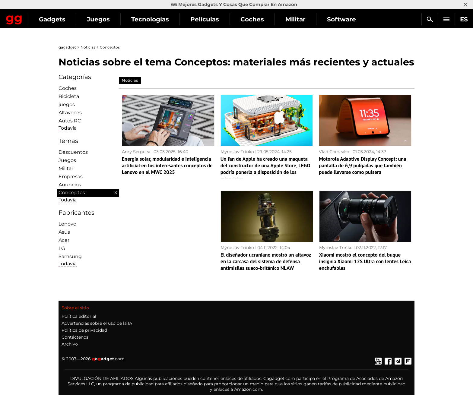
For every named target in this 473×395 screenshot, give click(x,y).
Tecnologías (203, 19)
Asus (64, 232)
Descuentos (73, 152)
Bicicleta (69, 96)
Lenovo (67, 224)
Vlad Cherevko (334, 151)
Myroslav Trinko (237, 151)
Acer (64, 240)
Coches (305, 19)
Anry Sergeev (136, 151)
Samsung (70, 256)
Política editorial (79, 316)
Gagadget (40, 17)
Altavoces (70, 112)
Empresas (71, 176)
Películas (257, 19)
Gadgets (105, 19)
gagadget (67, 47)
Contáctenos (75, 337)
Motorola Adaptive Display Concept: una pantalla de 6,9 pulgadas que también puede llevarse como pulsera (362, 165)
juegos (67, 104)
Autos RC (70, 121)
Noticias (88, 47)
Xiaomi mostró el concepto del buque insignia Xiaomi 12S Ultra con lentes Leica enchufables (365, 261)
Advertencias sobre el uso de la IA (97, 323)
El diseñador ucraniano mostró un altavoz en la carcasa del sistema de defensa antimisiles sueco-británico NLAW (266, 261)
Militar (348, 19)
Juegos (151, 19)
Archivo (70, 344)
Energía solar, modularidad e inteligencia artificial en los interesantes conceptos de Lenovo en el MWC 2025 (167, 165)
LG (62, 248)
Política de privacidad (84, 330)
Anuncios (70, 185)
